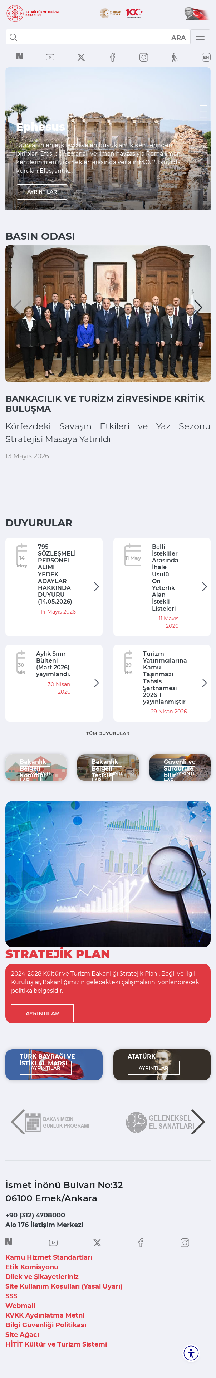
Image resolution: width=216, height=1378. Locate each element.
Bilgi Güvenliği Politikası (45, 1325)
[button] (17, 307)
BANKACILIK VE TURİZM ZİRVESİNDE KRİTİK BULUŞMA (105, 404)
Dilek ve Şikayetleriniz (42, 1277)
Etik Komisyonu (31, 1267)
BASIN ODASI (40, 236)
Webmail (20, 1306)
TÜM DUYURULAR (108, 733)
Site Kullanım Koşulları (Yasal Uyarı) (63, 1286)
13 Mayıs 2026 (27, 456)
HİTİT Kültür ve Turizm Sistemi (56, 1344)
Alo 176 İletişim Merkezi (44, 1225)
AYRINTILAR (42, 192)
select (178, 37)
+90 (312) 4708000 (35, 1215)
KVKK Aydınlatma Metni (44, 1315)
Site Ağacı (22, 1335)
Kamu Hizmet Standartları (48, 1257)
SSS (11, 1296)
